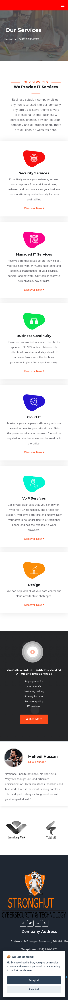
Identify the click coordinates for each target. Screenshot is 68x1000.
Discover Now (34, 208)
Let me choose (23, 970)
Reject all (34, 989)
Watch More (34, 719)
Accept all (34, 980)
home (9, 39)
